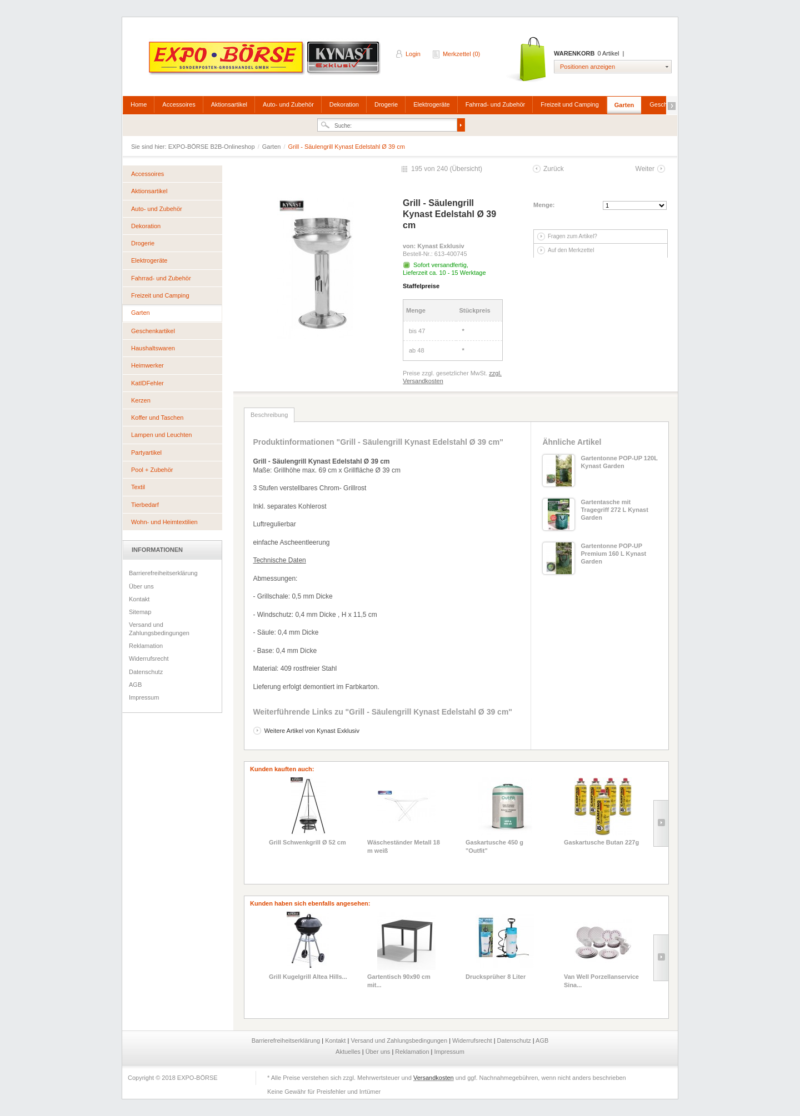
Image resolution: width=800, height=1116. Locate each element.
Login (413, 54)
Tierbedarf (145, 504)
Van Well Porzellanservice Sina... (601, 980)
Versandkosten (433, 1077)
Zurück (553, 169)
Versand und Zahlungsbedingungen (159, 628)
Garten (624, 105)
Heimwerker (147, 365)
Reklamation (146, 645)
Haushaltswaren (153, 348)
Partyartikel (146, 452)
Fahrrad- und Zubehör (496, 104)
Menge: (544, 205)
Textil (138, 487)
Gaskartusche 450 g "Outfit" (494, 846)
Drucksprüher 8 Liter (496, 976)
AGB (135, 684)
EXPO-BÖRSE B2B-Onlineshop (265, 61)
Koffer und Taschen (157, 417)
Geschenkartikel (153, 331)
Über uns (141, 586)
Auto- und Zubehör (288, 104)
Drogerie (386, 104)
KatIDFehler (147, 383)
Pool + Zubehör (152, 469)
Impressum (144, 697)
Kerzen (141, 400)
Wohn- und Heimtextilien (164, 522)
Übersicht (466, 169)
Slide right (660, 823)
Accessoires (178, 104)
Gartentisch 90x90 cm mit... (399, 980)
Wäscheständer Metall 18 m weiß (403, 846)
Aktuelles (349, 1051)
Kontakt (139, 599)
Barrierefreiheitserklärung (163, 573)
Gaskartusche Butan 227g (601, 842)
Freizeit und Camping (570, 104)
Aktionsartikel (229, 104)
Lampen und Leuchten (161, 434)
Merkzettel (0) (461, 54)
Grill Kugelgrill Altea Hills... (308, 976)
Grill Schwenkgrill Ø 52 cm (307, 842)
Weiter (645, 169)
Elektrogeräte (431, 104)
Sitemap (140, 612)
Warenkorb (527, 60)
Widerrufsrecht (149, 658)
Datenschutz (146, 671)
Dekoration (344, 104)
